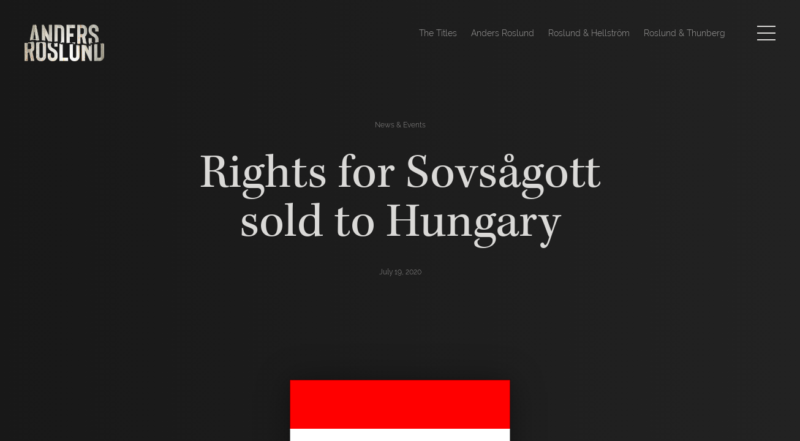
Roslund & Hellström (589, 33)
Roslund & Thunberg (684, 33)
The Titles (438, 33)
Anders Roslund (502, 33)
